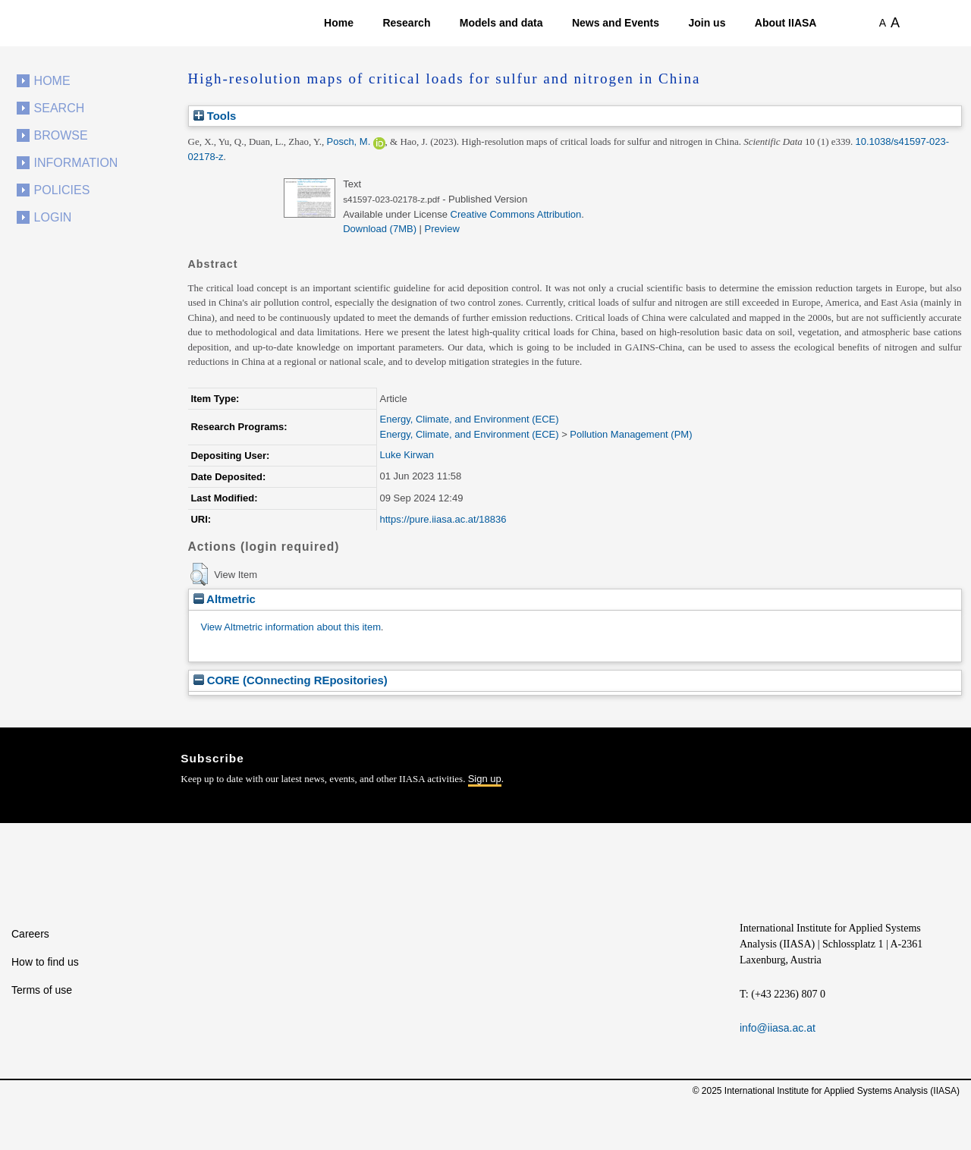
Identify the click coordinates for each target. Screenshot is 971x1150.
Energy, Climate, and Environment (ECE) (469, 419)
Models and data (501, 23)
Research (406, 23)
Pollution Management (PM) (631, 434)
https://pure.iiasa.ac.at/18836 (443, 519)
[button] (199, 574)
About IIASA (786, 23)
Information (76, 162)
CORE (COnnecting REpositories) (290, 680)
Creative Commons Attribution (516, 214)
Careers (30, 934)
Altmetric (224, 598)
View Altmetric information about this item (291, 627)
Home (339, 23)
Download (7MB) (379, 228)
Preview (442, 228)
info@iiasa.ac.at (777, 1028)
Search (59, 108)
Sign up (484, 778)
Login (53, 217)
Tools (215, 115)
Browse (61, 135)
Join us (706, 23)
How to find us (45, 962)
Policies (62, 190)
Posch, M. (348, 141)
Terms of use (41, 990)
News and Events (615, 23)
